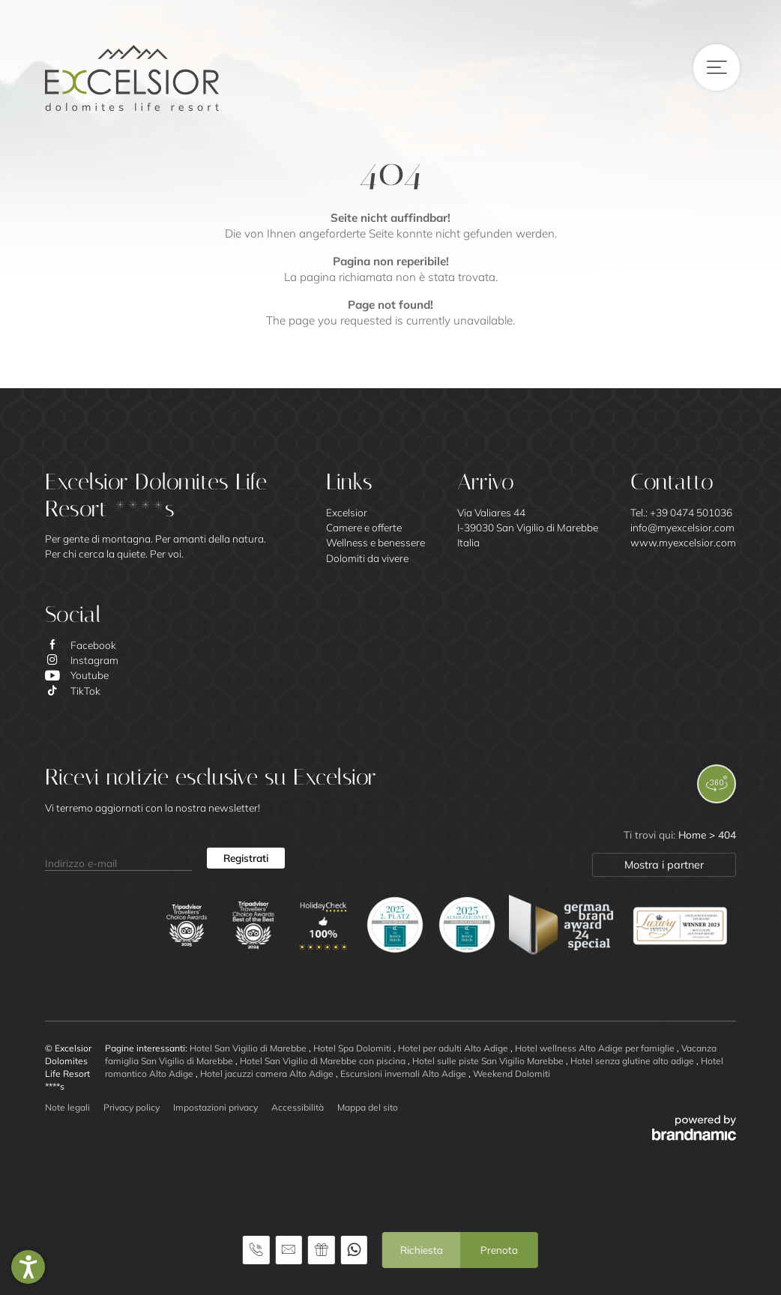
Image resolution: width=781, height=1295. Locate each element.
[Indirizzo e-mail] (118, 858)
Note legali (67, 1107)
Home (693, 834)
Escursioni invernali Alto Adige (404, 1073)
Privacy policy (131, 1107)
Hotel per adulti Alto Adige (454, 1048)
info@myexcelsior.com (682, 527)
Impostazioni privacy (215, 1107)
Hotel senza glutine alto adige (633, 1060)
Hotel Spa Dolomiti (353, 1048)
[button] (28, 1267)
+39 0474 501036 (691, 512)
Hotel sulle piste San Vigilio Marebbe (489, 1060)
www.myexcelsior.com (683, 542)
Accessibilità (297, 1107)
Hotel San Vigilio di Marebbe (249, 1048)
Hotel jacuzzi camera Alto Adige (268, 1073)
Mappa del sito (367, 1107)
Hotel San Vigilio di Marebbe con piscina (324, 1060)
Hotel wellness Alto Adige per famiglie (596, 1048)
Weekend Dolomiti (511, 1073)
